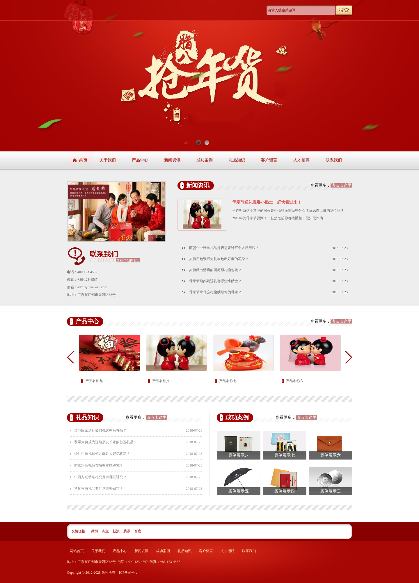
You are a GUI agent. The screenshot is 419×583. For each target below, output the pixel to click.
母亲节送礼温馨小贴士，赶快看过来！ (266, 202)
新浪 (116, 531)
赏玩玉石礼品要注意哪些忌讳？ (98, 489)
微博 (95, 531)
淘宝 (106, 531)
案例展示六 (330, 455)
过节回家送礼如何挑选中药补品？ (100, 430)
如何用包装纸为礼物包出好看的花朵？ (218, 259)
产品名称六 (294, 381)
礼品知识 (237, 160)
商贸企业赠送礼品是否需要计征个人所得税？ (224, 248)
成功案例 (204, 160)
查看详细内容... (128, 260)
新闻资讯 (172, 160)
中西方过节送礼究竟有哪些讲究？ (100, 477)
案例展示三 (330, 491)
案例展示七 (284, 455)
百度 (137, 531)
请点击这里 (341, 185)
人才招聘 (301, 160)
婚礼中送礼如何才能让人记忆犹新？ (102, 454)
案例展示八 (238, 455)
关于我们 (108, 160)
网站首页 (77, 551)
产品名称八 (161, 381)
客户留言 (269, 160)
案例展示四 (284, 491)
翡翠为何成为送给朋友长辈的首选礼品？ (105, 442)
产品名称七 (228, 381)
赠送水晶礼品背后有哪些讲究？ (98, 465)
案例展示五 (238, 491)
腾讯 (127, 531)
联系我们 (334, 160)
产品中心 (140, 160)
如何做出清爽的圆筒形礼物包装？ (215, 270)
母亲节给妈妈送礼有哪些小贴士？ (215, 281)
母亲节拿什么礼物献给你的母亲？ (215, 292)
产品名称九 (94, 381)
